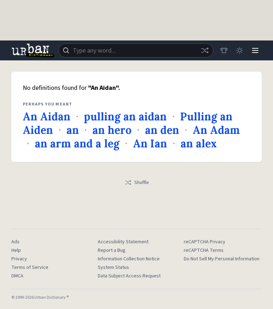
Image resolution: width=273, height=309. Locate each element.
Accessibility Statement (123, 241)
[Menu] (255, 50)
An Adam (216, 130)
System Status (113, 267)
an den (162, 130)
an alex (199, 143)
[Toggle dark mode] (239, 50)
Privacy (19, 258)
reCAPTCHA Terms (204, 250)
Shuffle (136, 182)
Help (16, 250)
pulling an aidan (125, 116)
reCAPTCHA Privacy (204, 241)
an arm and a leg (77, 143)
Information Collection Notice (129, 258)
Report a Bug (111, 250)
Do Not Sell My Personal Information (221, 258)
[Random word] (204, 50)
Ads (15, 241)
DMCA (17, 276)
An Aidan (46, 116)
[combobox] (135, 50)
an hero (112, 130)
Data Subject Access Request (129, 276)
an (72, 130)
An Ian (150, 143)
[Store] (224, 50)
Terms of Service (29, 267)
